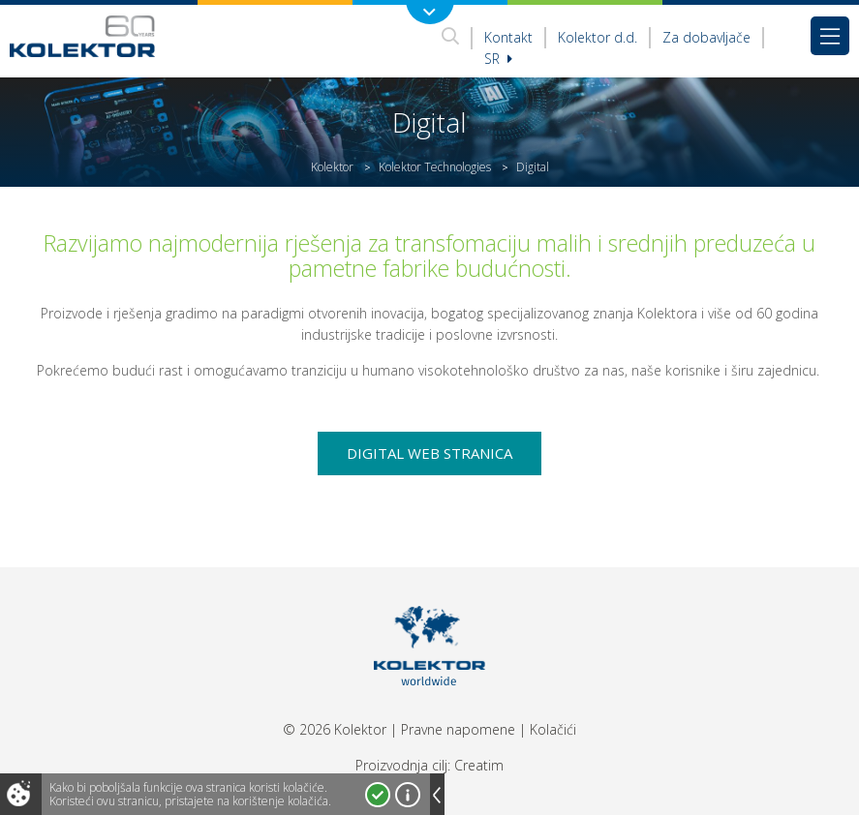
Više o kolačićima (407, 794)
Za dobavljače (706, 37)
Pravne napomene (458, 729)
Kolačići (553, 729)
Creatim (479, 765)
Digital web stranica (429, 453)
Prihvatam (377, 794)
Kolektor (332, 167)
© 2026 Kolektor (334, 729)
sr (498, 58)
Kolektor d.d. (597, 37)
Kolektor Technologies (435, 167)
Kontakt (508, 37)
